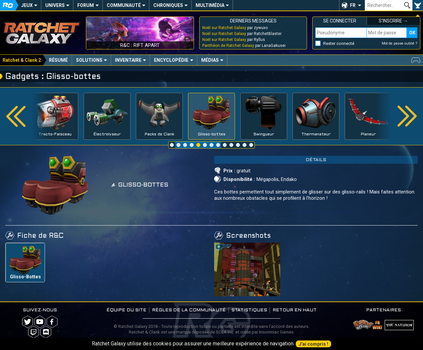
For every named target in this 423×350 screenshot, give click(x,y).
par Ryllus (233, 39)
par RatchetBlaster (242, 33)
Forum (85, 5)
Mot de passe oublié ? (399, 43)
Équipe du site (126, 310)
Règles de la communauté (189, 310)
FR (353, 5)
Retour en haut (295, 310)
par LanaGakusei (244, 45)
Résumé (58, 60)
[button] (352, 5)
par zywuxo (235, 27)
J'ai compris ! (313, 344)
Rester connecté (338, 43)
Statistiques (249, 310)
